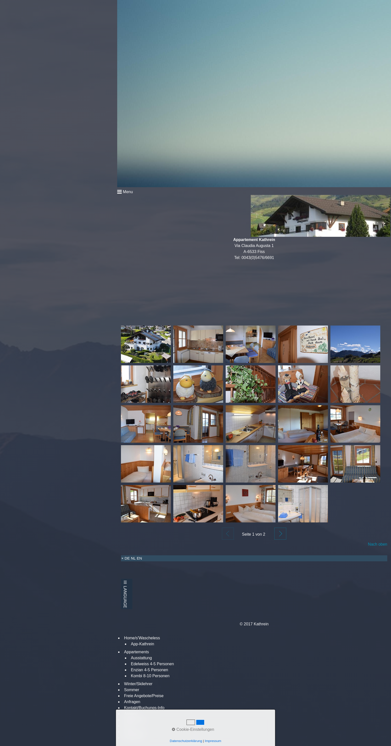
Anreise (131, 714)
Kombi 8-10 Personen (150, 676)
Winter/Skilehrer (138, 684)
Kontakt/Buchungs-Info (144, 708)
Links (128, 726)
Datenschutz (135, 732)
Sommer (131, 690)
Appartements (136, 652)
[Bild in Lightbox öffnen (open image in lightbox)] (146, 344)
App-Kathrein (142, 644)
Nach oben (377, 544)
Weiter (280, 534)
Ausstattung (141, 658)
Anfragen (132, 702)
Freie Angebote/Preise (144, 696)
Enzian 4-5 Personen (149, 670)
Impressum (134, 738)
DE (127, 558)
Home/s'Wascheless (142, 638)
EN (139, 558)
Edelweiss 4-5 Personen (152, 664)
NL (133, 558)
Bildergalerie (135, 720)
